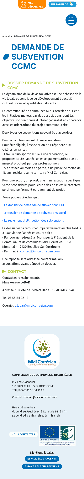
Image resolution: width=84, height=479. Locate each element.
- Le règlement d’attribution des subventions (33, 220)
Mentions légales (42, 452)
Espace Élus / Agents (42, 458)
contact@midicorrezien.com (40, 251)
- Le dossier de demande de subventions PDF (33, 205)
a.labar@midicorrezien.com (34, 305)
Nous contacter (23, 434)
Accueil (6, 36)
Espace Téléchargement (42, 466)
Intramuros (59, 4)
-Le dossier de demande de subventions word (34, 212)
